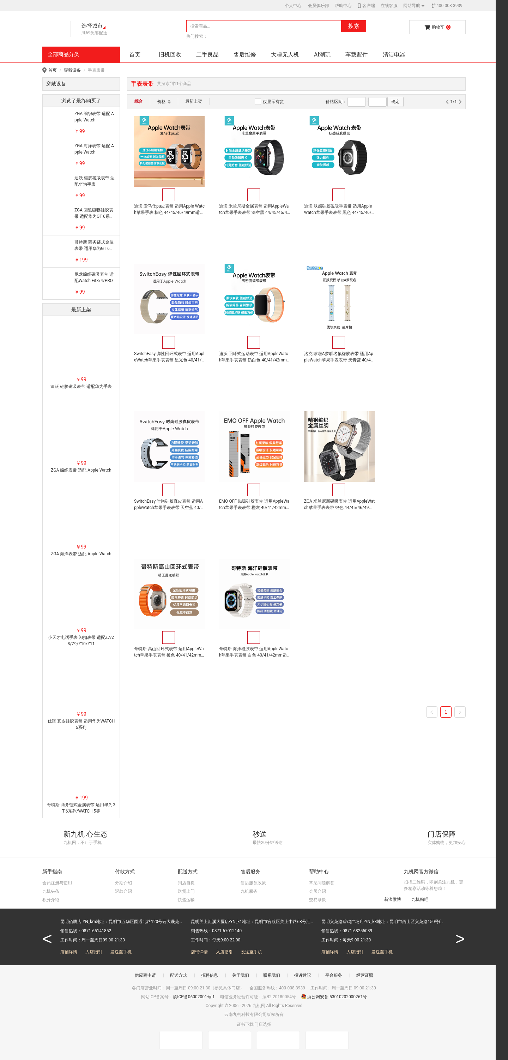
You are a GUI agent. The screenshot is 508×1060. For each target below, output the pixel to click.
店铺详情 (68, 952)
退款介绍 (123, 891)
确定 (395, 101)
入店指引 (93, 952)
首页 (134, 54)
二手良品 (207, 54)
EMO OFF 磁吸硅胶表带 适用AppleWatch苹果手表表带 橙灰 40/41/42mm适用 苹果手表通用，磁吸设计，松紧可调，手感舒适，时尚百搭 (423, 357)
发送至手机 (121, 952)
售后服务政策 (253, 882)
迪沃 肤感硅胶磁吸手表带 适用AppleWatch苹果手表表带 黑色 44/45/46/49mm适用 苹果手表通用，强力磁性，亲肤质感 (338, 210)
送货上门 (186, 891)
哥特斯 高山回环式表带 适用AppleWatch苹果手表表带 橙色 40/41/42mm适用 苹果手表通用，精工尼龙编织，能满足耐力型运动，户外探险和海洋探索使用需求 (254, 505)
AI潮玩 (322, 54)
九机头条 (50, 891)
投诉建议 (302, 975)
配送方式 (178, 975)
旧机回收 (170, 54)
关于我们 (240, 975)
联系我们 (271, 975)
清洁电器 (394, 54)
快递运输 (186, 899)
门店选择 (262, 1024)
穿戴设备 (72, 70)
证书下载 (245, 1024)
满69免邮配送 (94, 32)
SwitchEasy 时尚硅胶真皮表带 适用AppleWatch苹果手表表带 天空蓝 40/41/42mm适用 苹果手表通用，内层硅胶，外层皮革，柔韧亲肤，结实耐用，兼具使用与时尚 (338, 357)
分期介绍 (123, 882)
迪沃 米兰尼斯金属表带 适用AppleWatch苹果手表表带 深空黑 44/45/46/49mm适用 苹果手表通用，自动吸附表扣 (254, 210)
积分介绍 (50, 899)
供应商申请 (145, 975)
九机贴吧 (416, 899)
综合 (138, 101)
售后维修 (245, 54)
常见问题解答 (321, 882)
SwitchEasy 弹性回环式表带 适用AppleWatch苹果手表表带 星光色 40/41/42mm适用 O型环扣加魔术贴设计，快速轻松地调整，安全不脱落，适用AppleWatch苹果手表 (423, 210)
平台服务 (333, 975)
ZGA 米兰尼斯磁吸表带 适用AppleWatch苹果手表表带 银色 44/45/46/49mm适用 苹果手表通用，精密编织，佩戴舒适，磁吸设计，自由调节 (169, 505)
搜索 (353, 26)
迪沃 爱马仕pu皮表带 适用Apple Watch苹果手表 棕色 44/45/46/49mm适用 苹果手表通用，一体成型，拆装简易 (168, 210)
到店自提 (186, 882)
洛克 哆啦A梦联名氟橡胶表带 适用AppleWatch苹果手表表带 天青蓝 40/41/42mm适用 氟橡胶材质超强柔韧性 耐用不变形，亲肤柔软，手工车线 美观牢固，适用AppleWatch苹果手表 (253, 357)
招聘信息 (209, 975)
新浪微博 (389, 899)
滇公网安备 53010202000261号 (334, 996)
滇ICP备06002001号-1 (194, 996)
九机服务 (249, 891)
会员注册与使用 (57, 882)
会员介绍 (317, 891)
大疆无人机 (285, 54)
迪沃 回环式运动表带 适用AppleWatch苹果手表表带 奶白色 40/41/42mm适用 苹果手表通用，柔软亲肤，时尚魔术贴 (168, 357)
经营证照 (364, 975)
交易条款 (317, 899)
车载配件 (356, 54)
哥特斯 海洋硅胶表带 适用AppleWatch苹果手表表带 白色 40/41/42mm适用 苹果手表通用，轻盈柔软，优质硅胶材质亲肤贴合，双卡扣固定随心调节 (338, 505)
